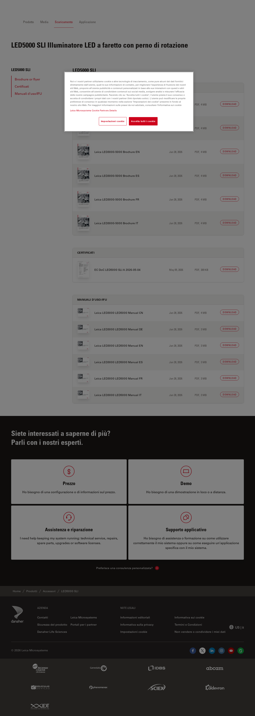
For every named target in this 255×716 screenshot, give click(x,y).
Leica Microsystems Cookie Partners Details (93, 110)
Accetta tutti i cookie (143, 121)
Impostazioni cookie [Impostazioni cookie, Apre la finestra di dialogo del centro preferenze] (113, 121)
